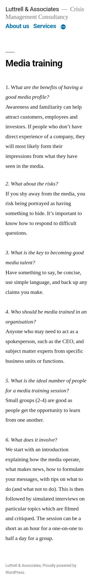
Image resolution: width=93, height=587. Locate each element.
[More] (63, 27)
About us (17, 26)
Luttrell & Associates (32, 9)
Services (44, 26)
